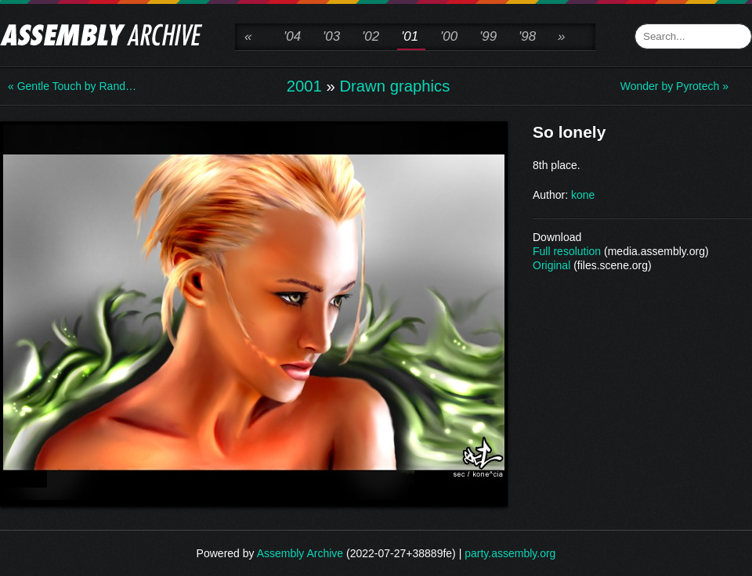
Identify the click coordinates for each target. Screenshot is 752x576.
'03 (331, 36)
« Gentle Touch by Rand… (70, 86)
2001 (304, 86)
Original (551, 265)
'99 (488, 36)
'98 (527, 36)
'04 (292, 36)
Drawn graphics (394, 86)
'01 (409, 36)
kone (583, 195)
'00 (448, 36)
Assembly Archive (300, 553)
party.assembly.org (510, 553)
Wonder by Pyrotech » (674, 86)
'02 (370, 36)
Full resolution (567, 251)
